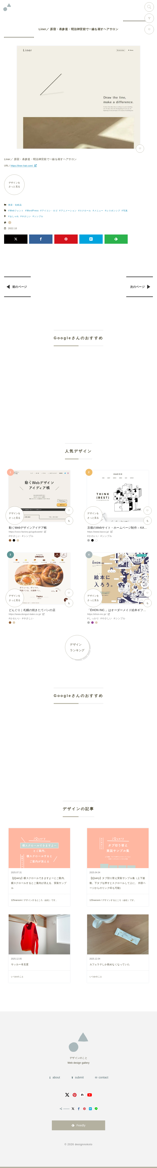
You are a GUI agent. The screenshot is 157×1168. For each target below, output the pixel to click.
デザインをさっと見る (14, 184)
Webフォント (17, 210)
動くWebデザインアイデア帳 (28, 527)
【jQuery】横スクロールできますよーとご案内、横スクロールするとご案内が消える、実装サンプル (39, 883)
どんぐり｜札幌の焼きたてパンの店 (32, 610)
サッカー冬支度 (20, 964)
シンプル (38, 216)
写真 (125, 210)
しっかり (94, 618)
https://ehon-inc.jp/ (96, 614)
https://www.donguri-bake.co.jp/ (25, 614)
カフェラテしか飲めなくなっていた (110, 964)
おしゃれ (14, 216)
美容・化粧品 (15, 205)
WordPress (33, 210)
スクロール (85, 210)
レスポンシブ (113, 210)
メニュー (98, 210)
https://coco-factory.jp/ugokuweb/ (26, 531)
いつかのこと (17, 977)
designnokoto (83, 1144)
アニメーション (69, 210)
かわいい (94, 536)
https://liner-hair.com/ (22, 165)
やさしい (26, 216)
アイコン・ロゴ (50, 210)
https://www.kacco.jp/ (98, 531)
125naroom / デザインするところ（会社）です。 (34, 900)
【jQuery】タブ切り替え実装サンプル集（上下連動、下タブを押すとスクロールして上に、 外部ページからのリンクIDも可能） (118, 883)
